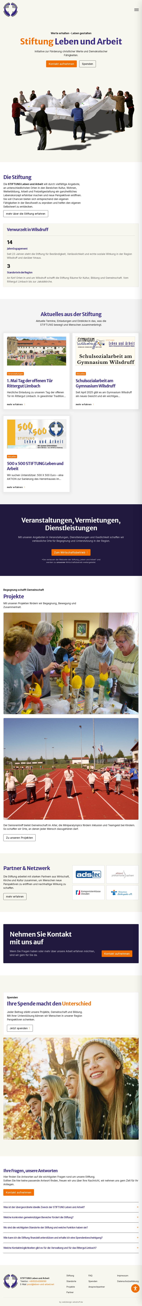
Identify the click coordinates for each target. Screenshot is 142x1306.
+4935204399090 (37, 1281)
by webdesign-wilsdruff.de (71, 1302)
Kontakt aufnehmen (61, 63)
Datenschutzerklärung (128, 1281)
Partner (70, 1292)
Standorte (71, 1281)
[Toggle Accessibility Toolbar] (135, 1288)
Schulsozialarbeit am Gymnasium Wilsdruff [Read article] (95, 383)
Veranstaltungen (15, 373)
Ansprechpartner (96, 1287)
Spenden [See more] (87, 63)
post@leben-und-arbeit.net (40, 1284)
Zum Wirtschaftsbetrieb (71, 552)
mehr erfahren (16, 404)
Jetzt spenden (20, 1028)
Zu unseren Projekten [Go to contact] (19, 837)
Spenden (92, 1281)
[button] (71, 1207)
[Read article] (36, 350)
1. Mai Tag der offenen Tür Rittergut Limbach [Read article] (30, 383)
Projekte (71, 1287)
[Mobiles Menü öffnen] (136, 10)
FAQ (90, 1275)
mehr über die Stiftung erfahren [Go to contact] (25, 213)
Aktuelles (80, 373)
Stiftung (70, 1275)
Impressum (122, 1275)
